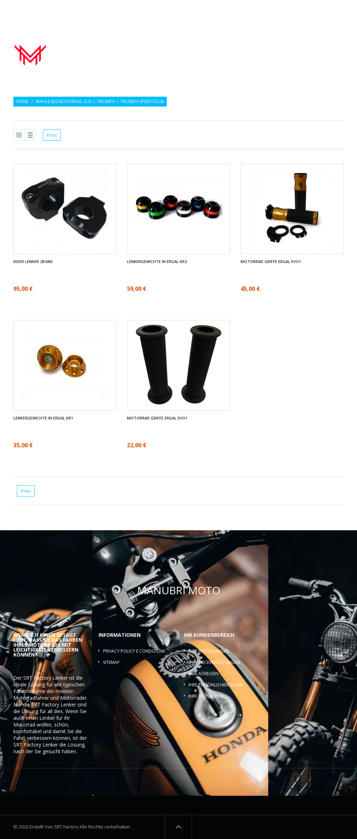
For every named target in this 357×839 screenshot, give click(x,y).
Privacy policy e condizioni (134, 651)
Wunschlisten (310, 10)
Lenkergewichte (283, 45)
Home (22, 101)
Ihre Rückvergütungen (214, 662)
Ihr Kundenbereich (209, 635)
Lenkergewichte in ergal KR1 (43, 418)
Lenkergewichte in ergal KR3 (157, 261)
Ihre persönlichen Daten (216, 685)
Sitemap (111, 662)
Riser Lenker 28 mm (32, 261)
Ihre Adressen (203, 674)
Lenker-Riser (325, 45)
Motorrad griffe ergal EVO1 (271, 261)
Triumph (106, 101)
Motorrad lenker (187, 45)
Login (338, 10)
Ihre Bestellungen (209, 651)
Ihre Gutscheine (206, 696)
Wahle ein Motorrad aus (63, 101)
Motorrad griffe (236, 45)
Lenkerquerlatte (323, 53)
